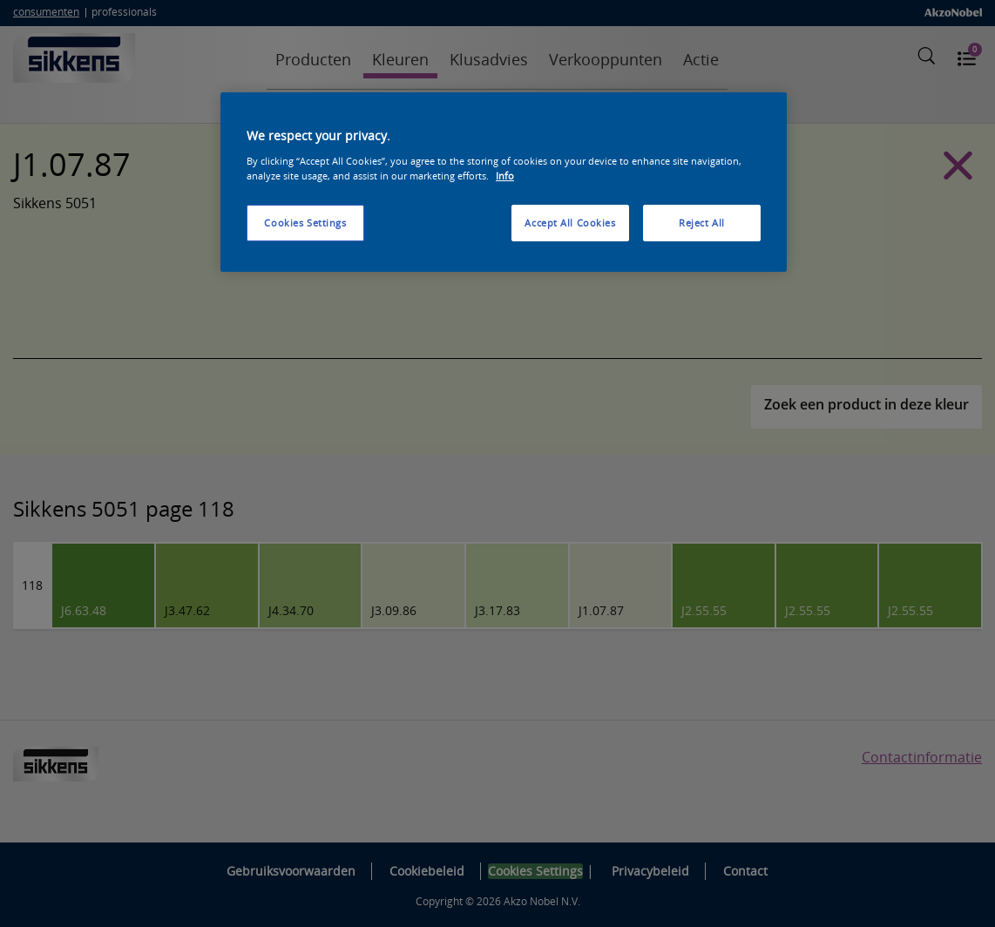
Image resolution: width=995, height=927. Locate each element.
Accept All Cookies (570, 222)
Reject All (702, 222)
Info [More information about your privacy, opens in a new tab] (505, 175)
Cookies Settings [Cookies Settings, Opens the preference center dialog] (305, 222)
